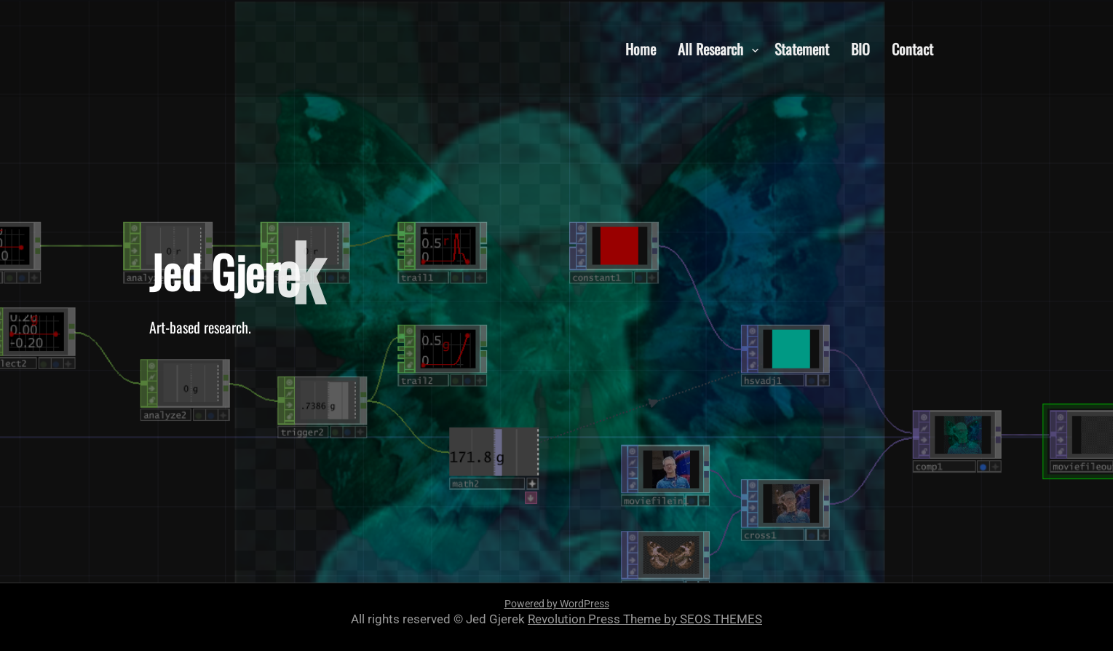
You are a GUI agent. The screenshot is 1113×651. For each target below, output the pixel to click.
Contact (912, 48)
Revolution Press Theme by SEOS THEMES (645, 619)
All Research (710, 48)
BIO (860, 48)
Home (640, 48)
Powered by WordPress (556, 603)
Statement (802, 48)
